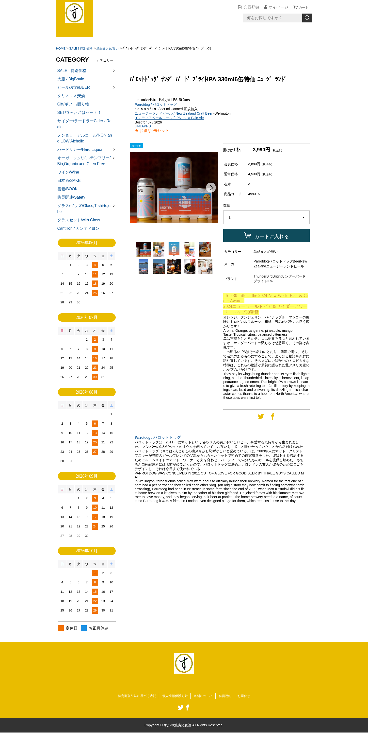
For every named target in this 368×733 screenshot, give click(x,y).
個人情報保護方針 (175, 696)
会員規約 (228, 696)
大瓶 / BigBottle (70, 79)
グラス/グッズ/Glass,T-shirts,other (84, 209)
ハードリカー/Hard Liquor (80, 149)
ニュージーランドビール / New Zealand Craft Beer (173, 113)
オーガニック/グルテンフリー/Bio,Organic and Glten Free (84, 161)
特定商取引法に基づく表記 (134, 696)
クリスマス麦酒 (71, 96)
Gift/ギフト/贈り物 (73, 104)
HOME (61, 48)
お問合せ (247, 696)
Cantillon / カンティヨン (78, 228)
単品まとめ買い (111, 48)
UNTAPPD (143, 126)
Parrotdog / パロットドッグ (156, 104)
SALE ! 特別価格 (82, 48)
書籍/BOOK (67, 189)
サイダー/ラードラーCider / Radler (84, 124)
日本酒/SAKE (69, 180)
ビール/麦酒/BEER (73, 87)
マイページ (276, 7)
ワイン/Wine (68, 172)
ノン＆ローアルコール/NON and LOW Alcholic (84, 138)
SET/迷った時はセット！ (79, 112)
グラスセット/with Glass (78, 220)
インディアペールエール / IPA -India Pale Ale (169, 118)
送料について (204, 696)
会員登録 (249, 7)
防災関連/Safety (71, 197)
